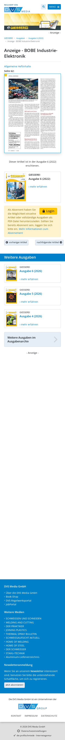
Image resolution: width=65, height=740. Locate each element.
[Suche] (43, 6)
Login (48, 211)
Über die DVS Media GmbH (21, 592)
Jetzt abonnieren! (14, 684)
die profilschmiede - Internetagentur (34, 735)
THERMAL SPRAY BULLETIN (21, 634)
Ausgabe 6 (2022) (35, 38)
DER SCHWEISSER (16, 649)
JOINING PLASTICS (16, 630)
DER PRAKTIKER (15, 626)
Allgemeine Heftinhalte (17, 66)
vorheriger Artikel (16, 242)
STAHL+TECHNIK (15, 653)
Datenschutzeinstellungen (33, 731)
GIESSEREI (8, 38)
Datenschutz (49, 715)
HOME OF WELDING (17, 641)
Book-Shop (12, 596)
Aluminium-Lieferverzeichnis (22, 657)
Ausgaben (20, 38)
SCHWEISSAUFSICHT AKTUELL (23, 637)
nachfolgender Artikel (49, 242)
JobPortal (11, 604)
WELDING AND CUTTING (20, 622)
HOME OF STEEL (15, 645)
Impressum (31, 715)
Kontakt (16, 715)
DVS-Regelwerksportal (18, 600)
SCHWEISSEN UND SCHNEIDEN (23, 618)
